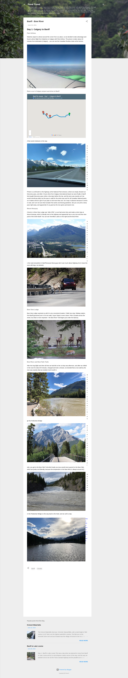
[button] (87, 21)
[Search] (103, 5)
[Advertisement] (99, 44)
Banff (33, 568)
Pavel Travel (34, 4)
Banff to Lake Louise (35, 646)
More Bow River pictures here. (86, 529)
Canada (39, 568)
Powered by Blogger (64, 669)
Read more (83, 640)
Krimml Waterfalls (34, 625)
